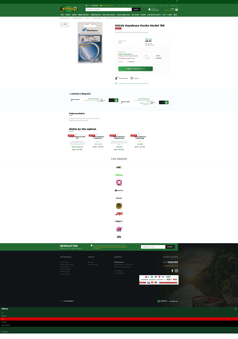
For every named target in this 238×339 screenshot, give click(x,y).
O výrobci (135, 78)
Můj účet (153, 8)
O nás (124, 5)
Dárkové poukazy (93, 270)
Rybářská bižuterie (96, 15)
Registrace (91, 267)
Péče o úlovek (135, 15)
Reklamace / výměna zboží (149, 5)
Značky (175, 15)
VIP (167, 5)
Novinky (4, 321)
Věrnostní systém (65, 277)
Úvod (118, 5)
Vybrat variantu (135, 69)
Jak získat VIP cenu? (149, 45)
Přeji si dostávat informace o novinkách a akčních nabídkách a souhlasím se (110, 252)
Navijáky (68, 15)
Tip (2, 318)
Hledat (136, 9)
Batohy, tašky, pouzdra (109, 15)
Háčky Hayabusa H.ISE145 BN (140, 138)
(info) (133, 58)
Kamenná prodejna (65, 274)
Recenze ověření (64, 279)
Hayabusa (158, 58)
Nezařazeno (5, 337)
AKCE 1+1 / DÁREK (167, 15)
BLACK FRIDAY (6, 330)
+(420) (93, 5)
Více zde (145, 32)
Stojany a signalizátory (123, 15)
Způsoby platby (64, 267)
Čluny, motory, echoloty (154, 15)
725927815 (170, 268)
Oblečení (143, 15)
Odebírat (170, 252)
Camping (74, 15)
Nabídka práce (174, 5)
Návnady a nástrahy (83, 15)
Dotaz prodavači (121, 78)
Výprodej (4, 327)
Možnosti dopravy (65, 272)
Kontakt (161, 5)
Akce (3, 324)
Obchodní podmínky (134, 5)
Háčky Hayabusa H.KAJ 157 (77, 138)
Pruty (62, 15)
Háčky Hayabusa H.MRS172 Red (119, 138)
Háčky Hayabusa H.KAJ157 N (98, 138)
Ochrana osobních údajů (66, 270)
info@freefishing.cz (108, 5)
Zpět (64, 24)
